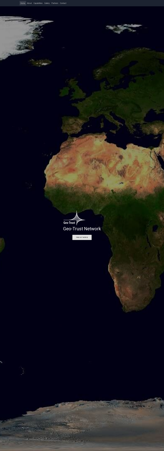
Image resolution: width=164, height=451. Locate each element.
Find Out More (82, 237)
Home (23, 3)
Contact (63, 3)
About (29, 3)
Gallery (47, 3)
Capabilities (38, 3)
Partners (55, 3)
